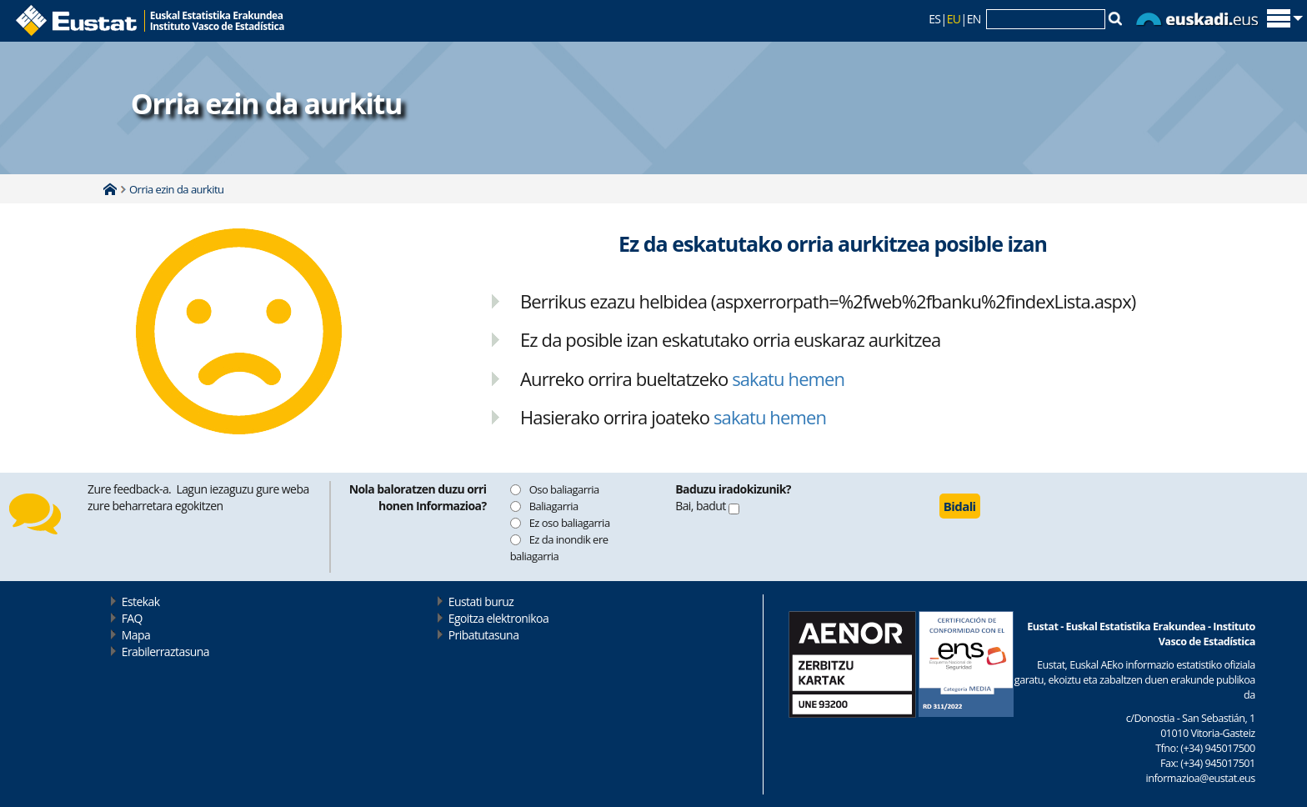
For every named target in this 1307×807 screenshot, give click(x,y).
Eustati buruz (481, 601)
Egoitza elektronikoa (498, 618)
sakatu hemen (788, 378)
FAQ (132, 618)
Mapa (136, 635)
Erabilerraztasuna (165, 651)
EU (954, 19)
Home (110, 189)
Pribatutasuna (483, 635)
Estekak (141, 601)
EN (974, 19)
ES (934, 19)
